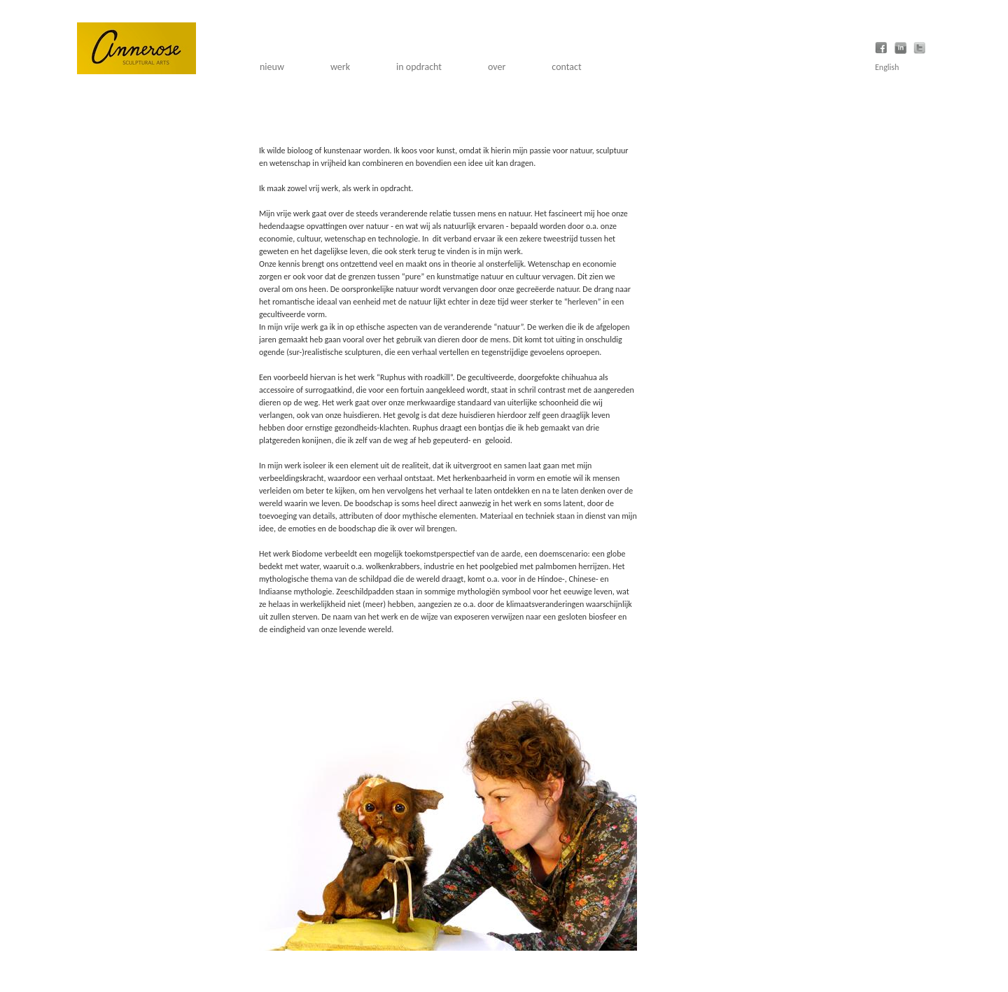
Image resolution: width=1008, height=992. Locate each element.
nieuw (272, 67)
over (496, 67)
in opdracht (419, 67)
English (887, 67)
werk (340, 67)
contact (566, 67)
